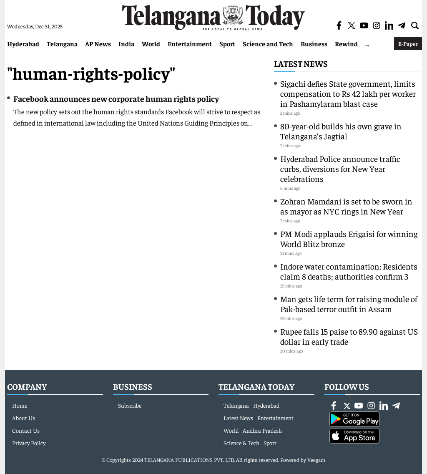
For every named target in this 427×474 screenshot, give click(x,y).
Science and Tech (268, 43)
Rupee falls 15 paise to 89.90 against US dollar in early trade (349, 336)
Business (314, 43)
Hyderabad (23, 43)
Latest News (301, 63)
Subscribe (129, 405)
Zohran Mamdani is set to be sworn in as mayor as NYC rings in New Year (346, 206)
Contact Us (26, 430)
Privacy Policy (28, 442)
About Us (23, 417)
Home (19, 405)
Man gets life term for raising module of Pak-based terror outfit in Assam (348, 303)
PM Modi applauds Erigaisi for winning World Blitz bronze (348, 238)
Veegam (316, 459)
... (367, 43)
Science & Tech (241, 442)
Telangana (62, 43)
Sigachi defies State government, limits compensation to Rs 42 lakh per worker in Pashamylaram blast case (348, 93)
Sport (227, 43)
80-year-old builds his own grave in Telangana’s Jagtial (341, 131)
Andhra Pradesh (262, 430)
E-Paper (408, 43)
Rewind (346, 43)
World (151, 43)
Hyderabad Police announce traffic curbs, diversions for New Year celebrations (340, 168)
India (126, 43)
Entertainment (190, 43)
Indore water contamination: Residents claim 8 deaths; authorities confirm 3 (348, 271)
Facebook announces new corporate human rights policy (116, 98)
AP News (98, 43)
